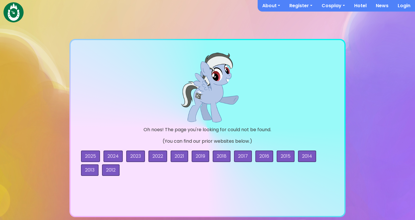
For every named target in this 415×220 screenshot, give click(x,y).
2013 (90, 170)
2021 (179, 156)
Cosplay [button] (332, 5)
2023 (135, 156)
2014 (307, 156)
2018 (222, 156)
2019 (200, 156)
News (382, 5)
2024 (113, 156)
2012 (111, 170)
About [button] (269, 5)
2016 (264, 156)
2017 (243, 156)
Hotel (360, 5)
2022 (157, 156)
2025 (90, 156)
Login (404, 5)
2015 (285, 156)
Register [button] (299, 5)
